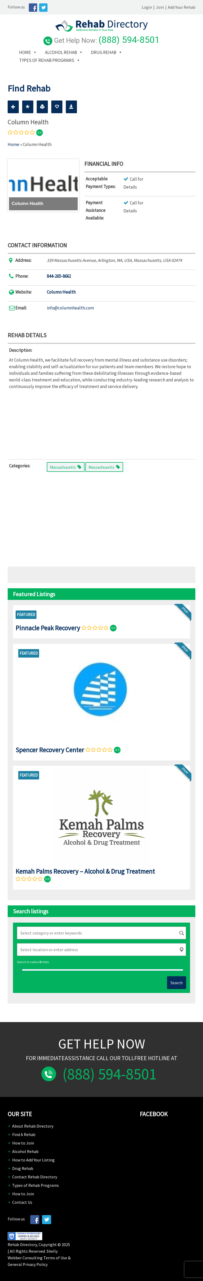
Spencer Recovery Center (50, 750)
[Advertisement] (101, 423)
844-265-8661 (59, 276)
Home (25, 52)
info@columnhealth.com (70, 308)
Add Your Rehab (181, 7)
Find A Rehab (23, 1134)
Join (160, 7)
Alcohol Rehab (61, 52)
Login (147, 7)
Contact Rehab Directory (34, 1176)
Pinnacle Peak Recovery (48, 628)
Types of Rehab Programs (46, 60)
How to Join (23, 1143)
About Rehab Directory (32, 1126)
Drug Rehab (103, 52)
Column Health (61, 292)
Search (176, 982)
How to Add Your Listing (33, 1160)
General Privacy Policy (28, 1264)
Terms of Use (55, 1257)
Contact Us (22, 1202)
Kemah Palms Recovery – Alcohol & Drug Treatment (85, 871)
